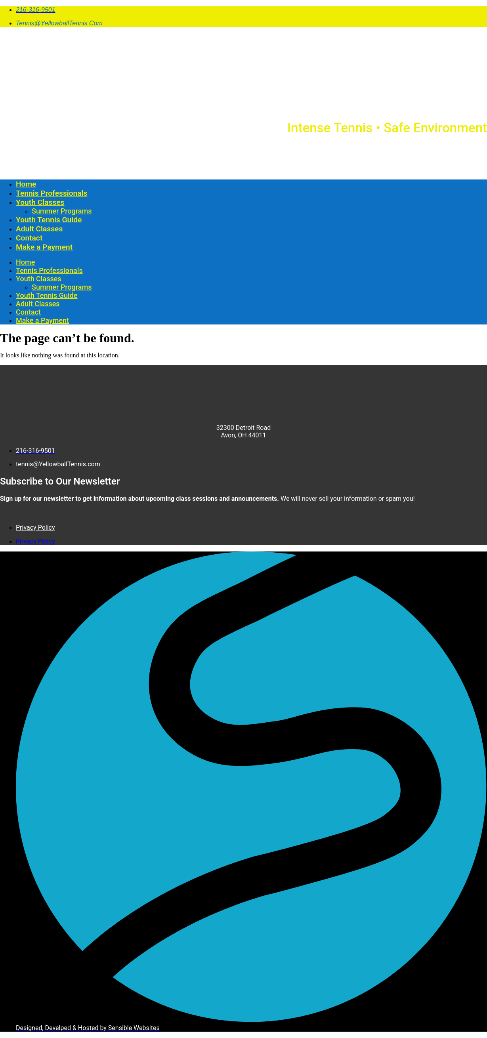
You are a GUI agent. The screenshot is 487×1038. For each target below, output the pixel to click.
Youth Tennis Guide (49, 219)
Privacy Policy (35, 527)
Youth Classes (40, 202)
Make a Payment (44, 247)
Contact (29, 237)
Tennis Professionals (51, 193)
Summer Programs (62, 211)
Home (26, 184)
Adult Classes (39, 228)
